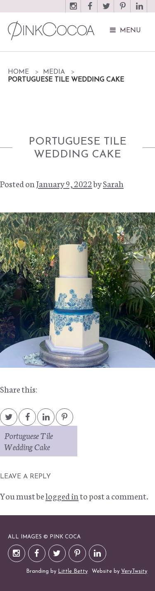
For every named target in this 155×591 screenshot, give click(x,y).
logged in (62, 496)
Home (18, 72)
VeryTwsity (134, 571)
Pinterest (77, 553)
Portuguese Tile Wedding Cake (28, 440)
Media (54, 72)
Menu (130, 30)
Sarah (113, 183)
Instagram (16, 553)
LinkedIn (97, 553)
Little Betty (73, 571)
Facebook (37, 553)
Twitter (57, 553)
